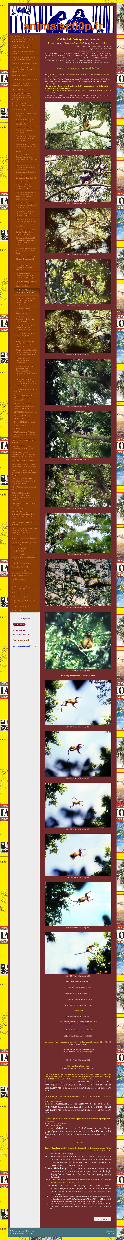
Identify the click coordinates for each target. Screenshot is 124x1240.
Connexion (110, 1231)
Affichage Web (109, 1233)
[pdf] (71, 1154)
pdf (79, 1182)
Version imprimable (18, 1231)
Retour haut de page (102, 1219)
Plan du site (30, 1231)
